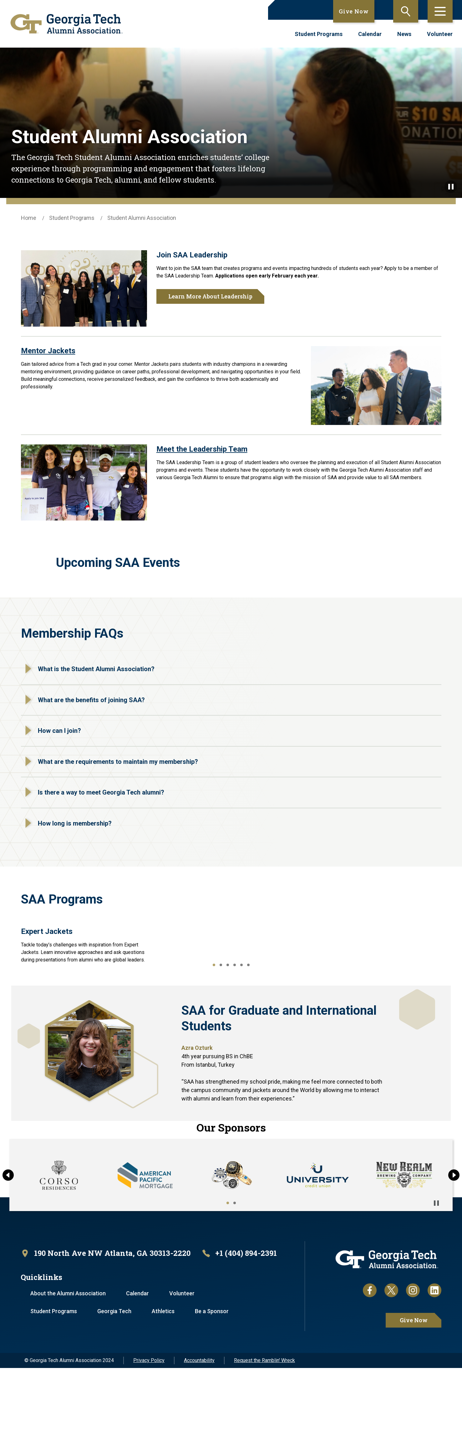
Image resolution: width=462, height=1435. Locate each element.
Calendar (370, 34)
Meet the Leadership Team (201, 449)
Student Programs (319, 34)
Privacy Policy (149, 1427)
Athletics (163, 1378)
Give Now (354, 11)
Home (28, 218)
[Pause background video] (450, 186)
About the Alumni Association (68, 1360)
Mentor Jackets (48, 350)
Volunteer (440, 34)
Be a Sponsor (212, 1378)
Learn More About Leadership (210, 296)
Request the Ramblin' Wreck (264, 1427)
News (404, 34)
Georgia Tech (114, 1378)
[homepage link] (66, 24)
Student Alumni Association (141, 218)
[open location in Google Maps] (105, 1320)
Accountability (199, 1427)
